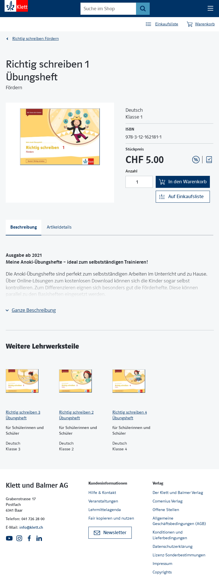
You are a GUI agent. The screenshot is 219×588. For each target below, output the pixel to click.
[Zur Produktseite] (29, 381)
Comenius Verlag (167, 501)
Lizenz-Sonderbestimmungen (179, 555)
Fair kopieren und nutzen (111, 518)
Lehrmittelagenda (104, 509)
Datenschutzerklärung (172, 546)
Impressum (162, 563)
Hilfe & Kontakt (102, 492)
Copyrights (162, 572)
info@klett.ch (31, 527)
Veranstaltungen (103, 501)
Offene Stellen (166, 509)
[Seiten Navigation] (210, 8)
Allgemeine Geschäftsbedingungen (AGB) (179, 521)
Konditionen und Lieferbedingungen (170, 535)
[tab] (23, 227)
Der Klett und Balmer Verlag (178, 492)
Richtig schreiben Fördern (35, 38)
